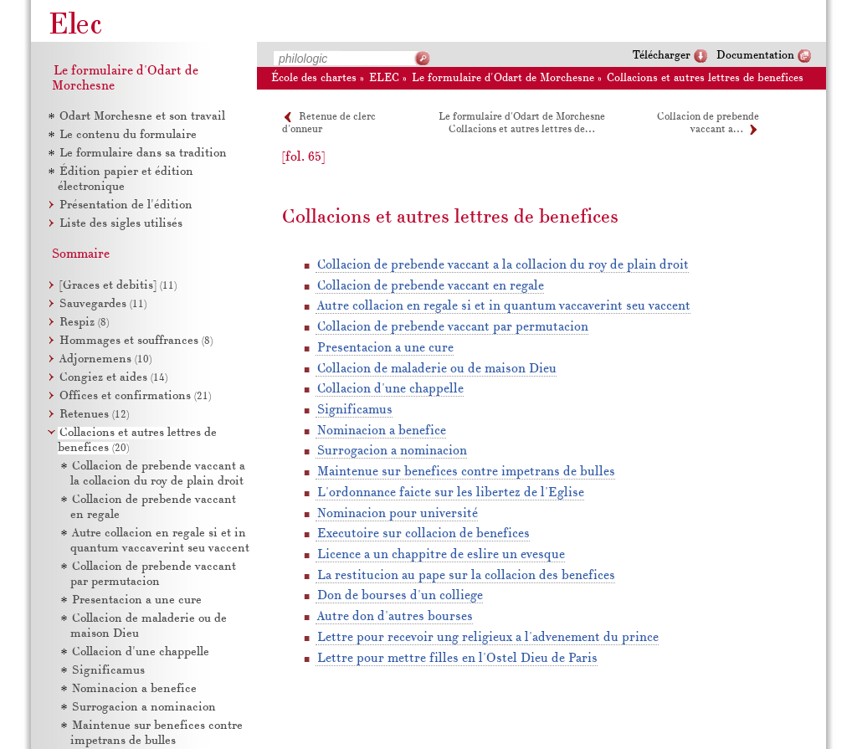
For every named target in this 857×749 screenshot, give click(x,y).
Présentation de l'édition (125, 205)
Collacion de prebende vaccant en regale (430, 286)
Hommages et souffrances (136, 341)
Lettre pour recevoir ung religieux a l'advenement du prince (488, 637)
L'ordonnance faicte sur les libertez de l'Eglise (450, 493)
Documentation (755, 55)
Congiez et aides (113, 378)
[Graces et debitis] (118, 286)
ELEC (384, 78)
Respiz (84, 322)
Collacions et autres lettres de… (521, 130)
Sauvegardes (102, 304)
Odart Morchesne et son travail (142, 116)
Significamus (355, 410)
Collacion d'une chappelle (390, 389)
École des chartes (314, 78)
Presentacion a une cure (385, 348)
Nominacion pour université (397, 514)
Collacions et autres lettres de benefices (705, 78)
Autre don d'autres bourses (395, 616)
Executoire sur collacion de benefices (423, 534)
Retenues (94, 414)
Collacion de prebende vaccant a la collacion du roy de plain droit (503, 265)
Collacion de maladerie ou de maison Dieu (437, 369)
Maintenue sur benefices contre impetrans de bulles (466, 472)
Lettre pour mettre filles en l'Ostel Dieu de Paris (457, 658)
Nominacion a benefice (381, 431)
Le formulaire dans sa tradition (143, 153)
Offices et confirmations (135, 396)
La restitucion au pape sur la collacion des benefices (466, 575)
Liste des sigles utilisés (120, 224)
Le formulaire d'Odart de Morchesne (503, 78)
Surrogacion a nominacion (392, 451)
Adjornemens (105, 359)
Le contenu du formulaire (128, 135)
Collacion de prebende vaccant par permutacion (452, 327)
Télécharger (661, 55)
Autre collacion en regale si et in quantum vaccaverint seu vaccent (503, 306)
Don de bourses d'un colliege (400, 596)
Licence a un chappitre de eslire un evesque (441, 555)
